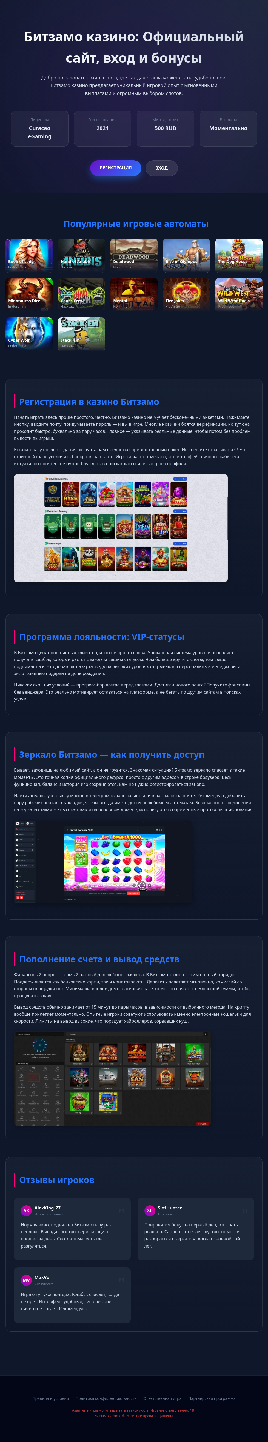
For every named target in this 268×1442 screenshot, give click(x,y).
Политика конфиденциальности (106, 1398)
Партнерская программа (212, 1398)
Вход (161, 168)
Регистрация (116, 168)
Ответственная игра (162, 1398)
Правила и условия (50, 1398)
